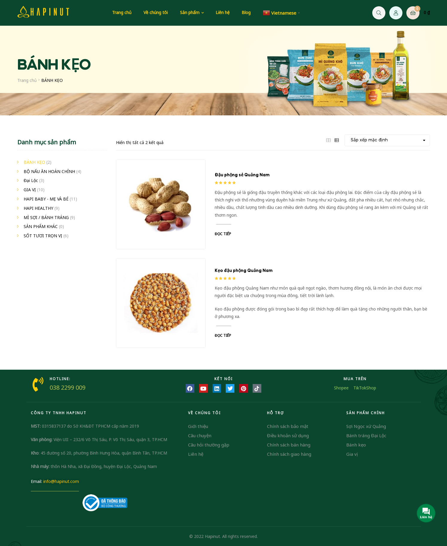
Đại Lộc (31, 180)
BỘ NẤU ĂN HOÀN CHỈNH (49, 171)
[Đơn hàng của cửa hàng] (387, 140)
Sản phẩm (189, 12)
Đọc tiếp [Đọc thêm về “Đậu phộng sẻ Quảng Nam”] (223, 233)
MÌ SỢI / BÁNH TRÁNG (46, 217)
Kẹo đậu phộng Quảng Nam (243, 271)
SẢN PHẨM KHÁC (41, 226)
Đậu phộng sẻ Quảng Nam (242, 175)
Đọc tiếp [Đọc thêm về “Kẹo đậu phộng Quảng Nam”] (223, 335)
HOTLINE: (60, 378)
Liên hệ (223, 12)
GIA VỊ (30, 189)
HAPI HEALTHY (38, 208)
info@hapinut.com (61, 481)
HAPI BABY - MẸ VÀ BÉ (46, 199)
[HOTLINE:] (38, 384)
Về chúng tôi (156, 12)
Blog (246, 12)
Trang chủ (122, 12)
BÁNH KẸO (34, 162)
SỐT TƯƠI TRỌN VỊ (43, 235)
